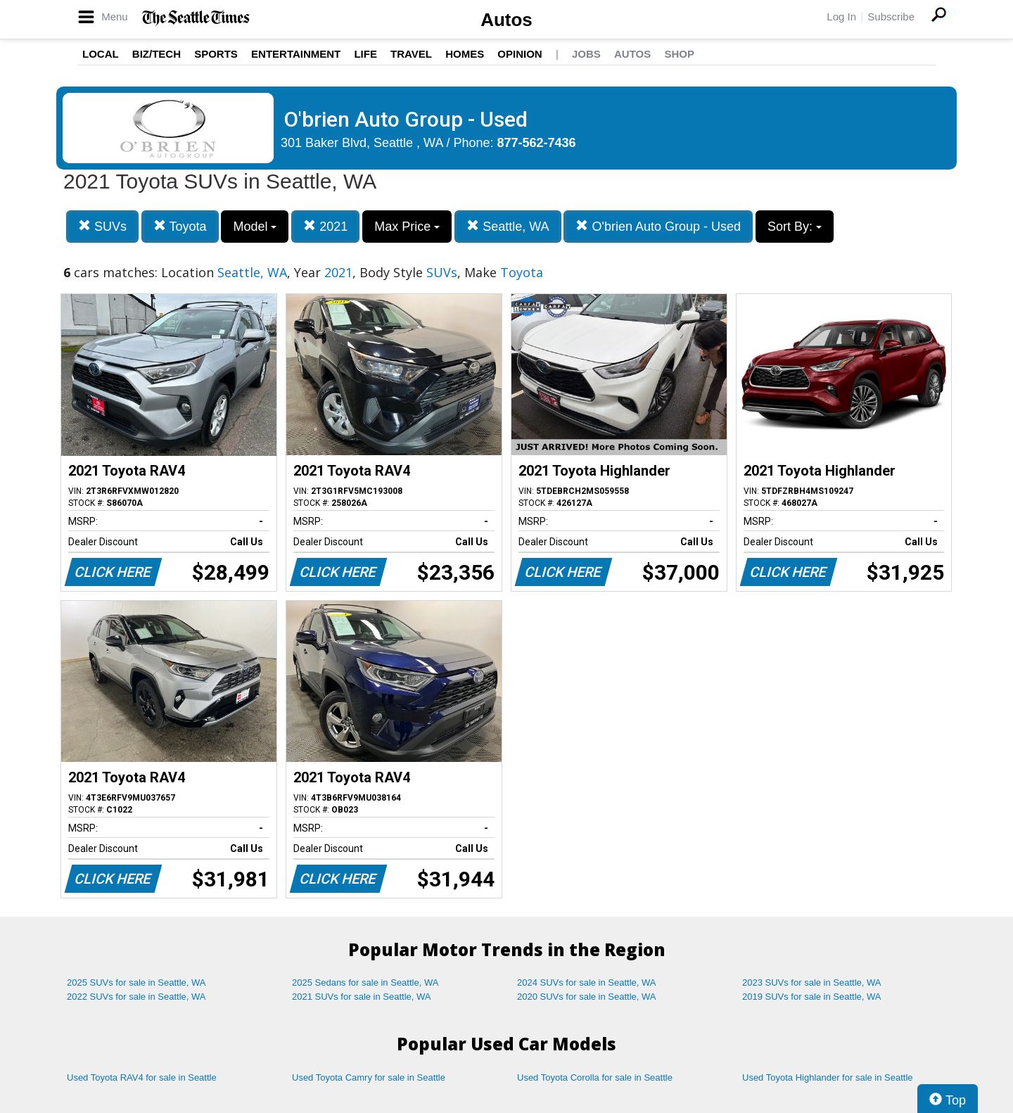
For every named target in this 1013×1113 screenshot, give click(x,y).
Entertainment (295, 54)
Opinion (519, 54)
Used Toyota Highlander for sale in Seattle (827, 1077)
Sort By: (794, 227)
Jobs (586, 54)
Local (100, 54)
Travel (411, 54)
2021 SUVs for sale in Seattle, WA (361, 996)
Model (254, 227)
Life (365, 54)
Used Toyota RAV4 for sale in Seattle (142, 1077)
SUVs (102, 226)
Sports (216, 54)
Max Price (407, 227)
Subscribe (891, 17)
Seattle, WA (507, 226)
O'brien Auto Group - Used (658, 226)
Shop (679, 54)
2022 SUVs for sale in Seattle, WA (136, 996)
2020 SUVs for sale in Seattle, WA (586, 996)
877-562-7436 (536, 143)
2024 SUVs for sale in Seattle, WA (586, 982)
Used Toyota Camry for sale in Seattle (368, 1077)
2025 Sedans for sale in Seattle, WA (365, 982)
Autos (506, 19)
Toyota (180, 226)
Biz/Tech (156, 54)
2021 (325, 226)
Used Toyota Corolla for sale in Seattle (595, 1077)
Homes (464, 54)
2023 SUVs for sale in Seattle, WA (811, 982)
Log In (841, 17)
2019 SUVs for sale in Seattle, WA (811, 996)
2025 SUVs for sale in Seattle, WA (136, 982)
